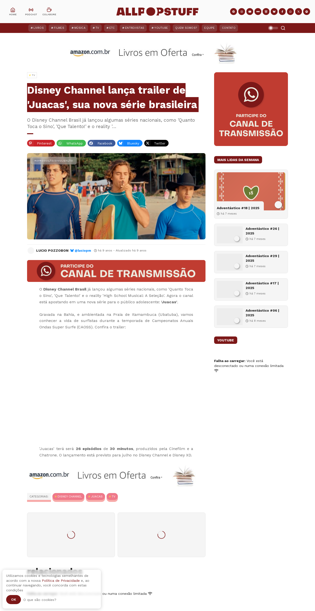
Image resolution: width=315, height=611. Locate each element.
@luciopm (83, 250)
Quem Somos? (186, 27)
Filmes (59, 27)
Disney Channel (70, 496)
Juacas (97, 496)
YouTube (161, 27)
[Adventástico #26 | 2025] (230, 234)
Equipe (209, 27)
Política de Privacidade (61, 580)
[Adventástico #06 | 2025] (230, 316)
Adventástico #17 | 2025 (262, 285)
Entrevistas (134, 27)
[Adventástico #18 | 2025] (251, 191)
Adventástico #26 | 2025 (262, 231)
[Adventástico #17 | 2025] (230, 289)
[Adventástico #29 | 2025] (230, 262)
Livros (38, 27)
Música (79, 27)
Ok (13, 599)
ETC (112, 27)
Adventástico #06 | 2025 (262, 312)
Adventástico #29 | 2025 (262, 258)
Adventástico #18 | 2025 (238, 208)
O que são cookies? (39, 600)
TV (97, 27)
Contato (229, 27)
